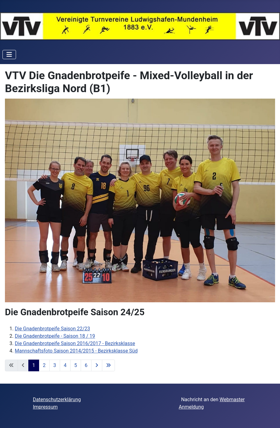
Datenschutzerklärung (57, 399)
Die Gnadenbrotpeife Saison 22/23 (52, 329)
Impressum (45, 407)
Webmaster (232, 399)
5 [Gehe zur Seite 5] (75, 365)
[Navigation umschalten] (9, 54)
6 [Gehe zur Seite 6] (86, 365)
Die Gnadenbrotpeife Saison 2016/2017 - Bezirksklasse (75, 343)
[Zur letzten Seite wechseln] (108, 365)
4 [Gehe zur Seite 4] (65, 365)
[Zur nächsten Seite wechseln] (96, 365)
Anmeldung (191, 407)
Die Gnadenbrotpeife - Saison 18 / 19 (55, 336)
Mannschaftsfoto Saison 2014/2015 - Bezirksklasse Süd (76, 351)
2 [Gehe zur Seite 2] (44, 365)
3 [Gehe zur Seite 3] (54, 365)
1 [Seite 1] (33, 365)
